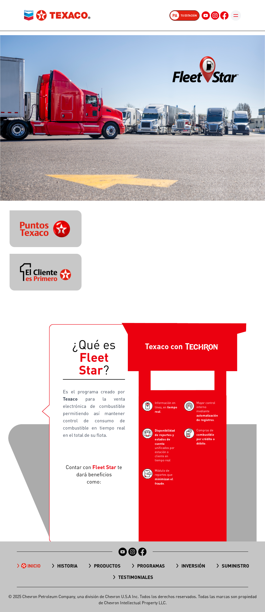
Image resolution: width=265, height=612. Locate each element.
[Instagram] (215, 15)
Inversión (193, 566)
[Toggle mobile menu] (236, 15)
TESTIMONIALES (135, 577)
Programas (151, 566)
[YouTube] (206, 15)
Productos (107, 566)
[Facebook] (224, 15)
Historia (67, 566)
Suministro (235, 566)
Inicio (34, 566)
